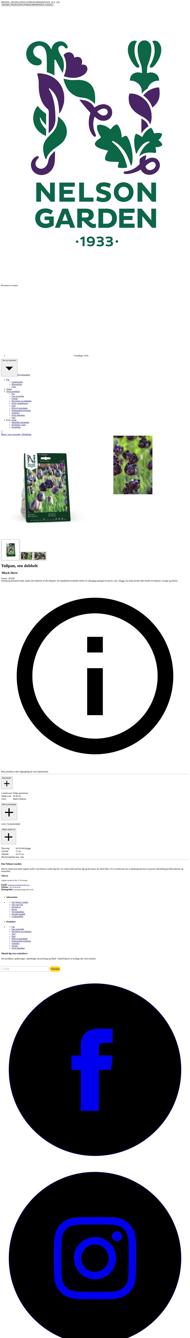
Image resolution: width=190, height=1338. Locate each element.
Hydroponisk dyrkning (21, 410)
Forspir (15, 399)
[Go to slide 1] (10, 550)
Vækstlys (16, 413)
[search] (2, 432)
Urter (14, 387)
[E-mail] (25, 968)
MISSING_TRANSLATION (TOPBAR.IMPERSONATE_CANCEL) (27, 5)
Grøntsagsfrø (17, 382)
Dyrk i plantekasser (20, 403)
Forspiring (16, 427)
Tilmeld (55, 969)
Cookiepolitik (17, 916)
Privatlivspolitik (18, 914)
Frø (13, 394)
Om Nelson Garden (20, 902)
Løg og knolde (18, 396)
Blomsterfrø (17, 384)
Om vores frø (17, 905)
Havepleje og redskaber (22, 401)
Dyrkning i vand (18, 425)
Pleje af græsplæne (20, 408)
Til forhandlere (23, 375)
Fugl (13, 406)
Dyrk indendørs (18, 415)
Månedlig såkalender (20, 422)
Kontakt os (16, 907)
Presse (14, 909)
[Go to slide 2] (26, 556)
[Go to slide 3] (40, 556)
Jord (13, 418)
